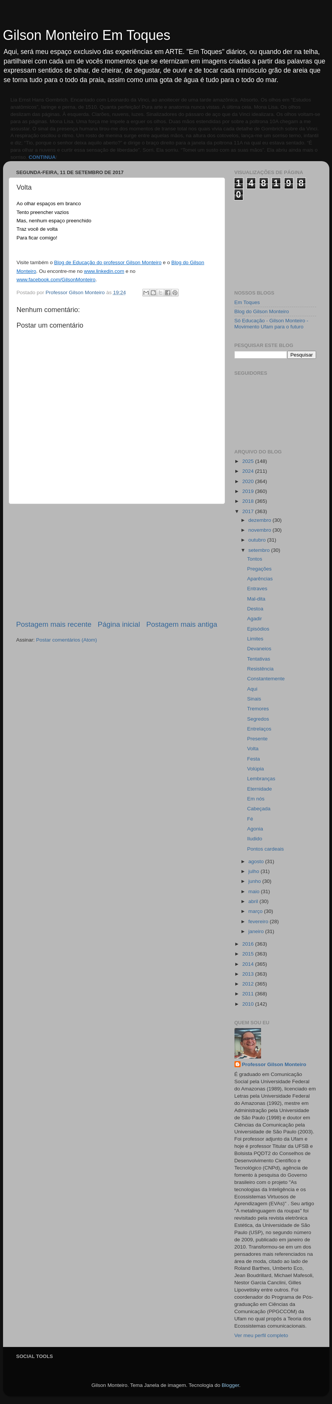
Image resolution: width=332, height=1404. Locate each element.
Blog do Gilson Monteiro (261, 311)
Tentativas (258, 659)
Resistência (260, 669)
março (256, 911)
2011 (248, 994)
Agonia (255, 829)
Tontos (254, 559)
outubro (258, 540)
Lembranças (261, 778)
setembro (260, 550)
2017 (248, 511)
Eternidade (259, 789)
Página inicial (119, 624)
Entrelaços (259, 729)
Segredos (258, 719)
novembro (261, 530)
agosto (257, 861)
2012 (248, 984)
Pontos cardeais (265, 849)
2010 (248, 1004)
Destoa (255, 609)
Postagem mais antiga (181, 624)
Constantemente (266, 678)
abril (254, 901)
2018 (248, 501)
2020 (248, 481)
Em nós (255, 799)
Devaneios (259, 648)
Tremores (258, 709)
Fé (250, 819)
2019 (248, 491)
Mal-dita (256, 599)
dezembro (261, 520)
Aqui (252, 689)
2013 (248, 974)
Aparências (260, 579)
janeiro (257, 931)
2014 (248, 964)
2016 (248, 944)
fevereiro (259, 921)
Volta (252, 748)
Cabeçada (259, 808)
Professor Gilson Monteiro (274, 1064)
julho (255, 871)
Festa (253, 759)
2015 (248, 954)
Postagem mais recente (53, 624)
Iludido (254, 838)
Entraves (257, 588)
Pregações (259, 569)
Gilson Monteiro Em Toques (87, 35)
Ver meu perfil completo (261, 1335)
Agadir (254, 618)
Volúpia (255, 769)
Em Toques (247, 302)
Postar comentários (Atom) (66, 640)
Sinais (254, 699)
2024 (248, 471)
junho (256, 881)
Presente (257, 739)
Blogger (230, 1385)
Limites (255, 639)
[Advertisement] (117, 561)
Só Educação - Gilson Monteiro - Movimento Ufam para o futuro (271, 324)
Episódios (258, 629)
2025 (248, 461)
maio (255, 891)
